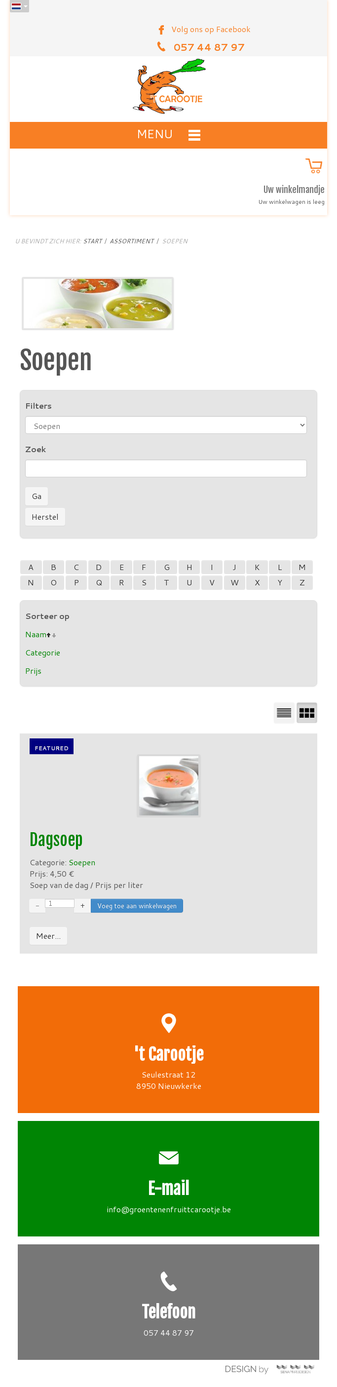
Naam (35, 634)
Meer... (48, 935)
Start (92, 241)
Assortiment (131, 241)
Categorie (42, 652)
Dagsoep (56, 840)
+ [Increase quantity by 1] (82, 905)
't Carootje (168, 1054)
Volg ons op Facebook (211, 29)
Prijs (33, 670)
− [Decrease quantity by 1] (37, 905)
